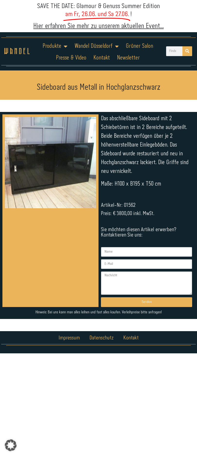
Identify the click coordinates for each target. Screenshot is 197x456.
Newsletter (128, 57)
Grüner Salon (139, 46)
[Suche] (187, 51)
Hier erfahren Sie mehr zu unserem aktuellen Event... (98, 26)
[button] (10, 445)
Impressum (69, 325)
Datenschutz (102, 325)
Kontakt (101, 57)
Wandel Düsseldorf (96, 46)
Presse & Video (71, 57)
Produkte (55, 46)
